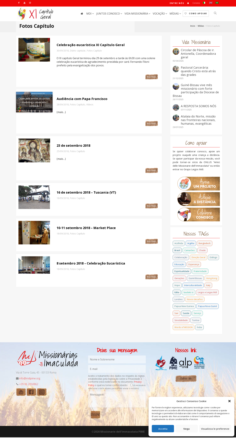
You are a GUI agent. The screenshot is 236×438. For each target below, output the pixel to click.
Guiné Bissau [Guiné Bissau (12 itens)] (195, 278)
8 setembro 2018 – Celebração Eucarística (91, 264)
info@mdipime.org (29, 379)
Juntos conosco (108, 14)
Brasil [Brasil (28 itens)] (177, 250)
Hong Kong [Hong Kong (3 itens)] (211, 278)
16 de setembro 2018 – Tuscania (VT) (86, 193)
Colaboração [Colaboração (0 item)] (180, 257)
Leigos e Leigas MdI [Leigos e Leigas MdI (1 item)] (207, 292)
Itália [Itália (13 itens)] (176, 292)
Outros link (186, 379)
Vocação (159, 14)
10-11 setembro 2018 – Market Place (86, 228)
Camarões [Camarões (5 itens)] (189, 250)
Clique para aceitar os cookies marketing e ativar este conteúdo (34, 103)
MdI (89, 14)
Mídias (174, 14)
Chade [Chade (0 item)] (202, 250)
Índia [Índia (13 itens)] (199, 327)
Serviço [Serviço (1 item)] (197, 313)
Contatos (196, 3)
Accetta (162, 428)
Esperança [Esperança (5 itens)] (194, 265)
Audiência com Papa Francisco (82, 99)
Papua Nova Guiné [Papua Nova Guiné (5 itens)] (207, 306)
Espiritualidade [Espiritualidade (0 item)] (181, 271)
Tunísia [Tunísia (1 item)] (195, 320)
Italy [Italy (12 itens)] (208, 285)
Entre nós (177, 3)
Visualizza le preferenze (215, 428)
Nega (186, 428)
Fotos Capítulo (94, 51)
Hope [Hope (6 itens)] (177, 285)
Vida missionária (137, 14)
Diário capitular (78, 51)
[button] (229, 401)
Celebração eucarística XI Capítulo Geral (91, 45)
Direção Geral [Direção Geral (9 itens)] (198, 257)
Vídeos (89, 105)
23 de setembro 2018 (73, 146)
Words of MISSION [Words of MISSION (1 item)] (183, 327)
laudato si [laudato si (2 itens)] (188, 292)
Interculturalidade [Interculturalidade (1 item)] (193, 285)
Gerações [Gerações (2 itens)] (179, 278)
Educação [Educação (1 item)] (179, 265)
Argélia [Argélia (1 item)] (190, 243)
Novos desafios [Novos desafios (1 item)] (195, 299)
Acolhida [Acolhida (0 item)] (178, 243)
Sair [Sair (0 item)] (176, 313)
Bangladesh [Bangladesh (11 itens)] (205, 243)
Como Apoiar (196, 14)
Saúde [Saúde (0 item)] (186, 313)
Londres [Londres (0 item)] (178, 299)
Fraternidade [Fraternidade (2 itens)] (200, 271)
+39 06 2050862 (28, 385)
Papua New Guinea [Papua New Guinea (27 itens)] (184, 306)
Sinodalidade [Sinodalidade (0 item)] (181, 320)
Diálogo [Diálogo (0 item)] (213, 257)
